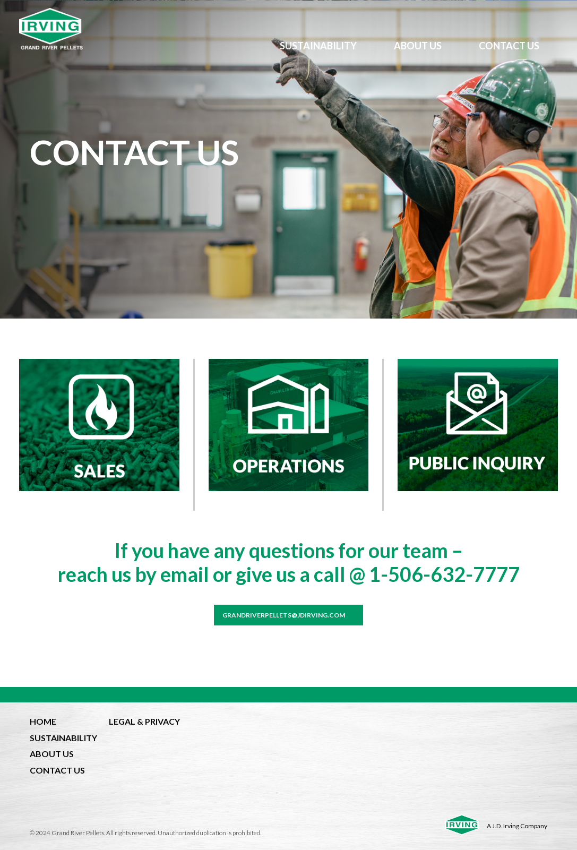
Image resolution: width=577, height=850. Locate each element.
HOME (43, 721)
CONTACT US (509, 45)
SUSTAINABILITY (318, 45)
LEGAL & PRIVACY (144, 721)
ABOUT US (418, 45)
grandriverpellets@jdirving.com (283, 615)
